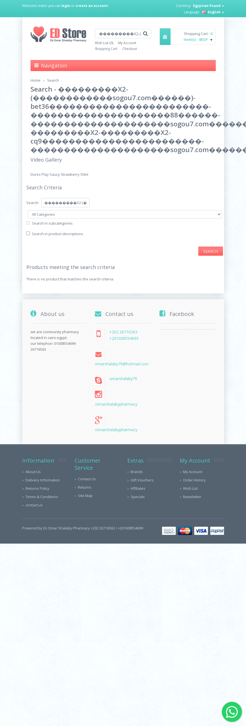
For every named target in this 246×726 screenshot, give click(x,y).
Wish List (190, 488)
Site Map (85, 495)
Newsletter (192, 496)
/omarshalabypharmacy (116, 404)
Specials (138, 496)
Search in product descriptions (57, 233)
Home (35, 80)
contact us (34, 505)
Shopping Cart (106, 48)
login (65, 5)
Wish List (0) (104, 43)
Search (53, 80)
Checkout (129, 48)
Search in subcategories (52, 223)
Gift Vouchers (142, 480)
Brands (137, 471)
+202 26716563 (123, 332)
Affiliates (138, 488)
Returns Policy (37, 488)
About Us (33, 471)
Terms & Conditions (42, 496)
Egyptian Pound (208, 5)
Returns (84, 487)
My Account (127, 43)
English (213, 12)
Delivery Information (43, 480)
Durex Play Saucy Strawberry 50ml (59, 174)
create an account (91, 5)
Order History (194, 480)
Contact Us (87, 478)
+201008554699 (123, 338)
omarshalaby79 (123, 378)
